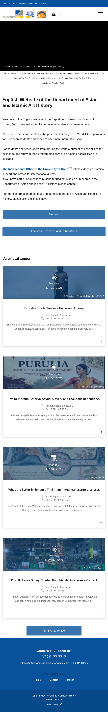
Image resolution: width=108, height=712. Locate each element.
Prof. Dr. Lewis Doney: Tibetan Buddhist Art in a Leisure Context (54, 580)
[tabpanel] (54, 46)
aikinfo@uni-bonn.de (54, 651)
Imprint (70, 680)
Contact (54, 680)
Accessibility (54, 704)
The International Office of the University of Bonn (37, 169)
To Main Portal (54, 699)
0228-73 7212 (54, 656)
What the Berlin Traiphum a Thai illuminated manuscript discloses (54, 489)
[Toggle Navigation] (100, 14)
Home (37, 680)
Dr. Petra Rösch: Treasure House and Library (54, 308)
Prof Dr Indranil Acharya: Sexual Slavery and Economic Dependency (54, 399)
